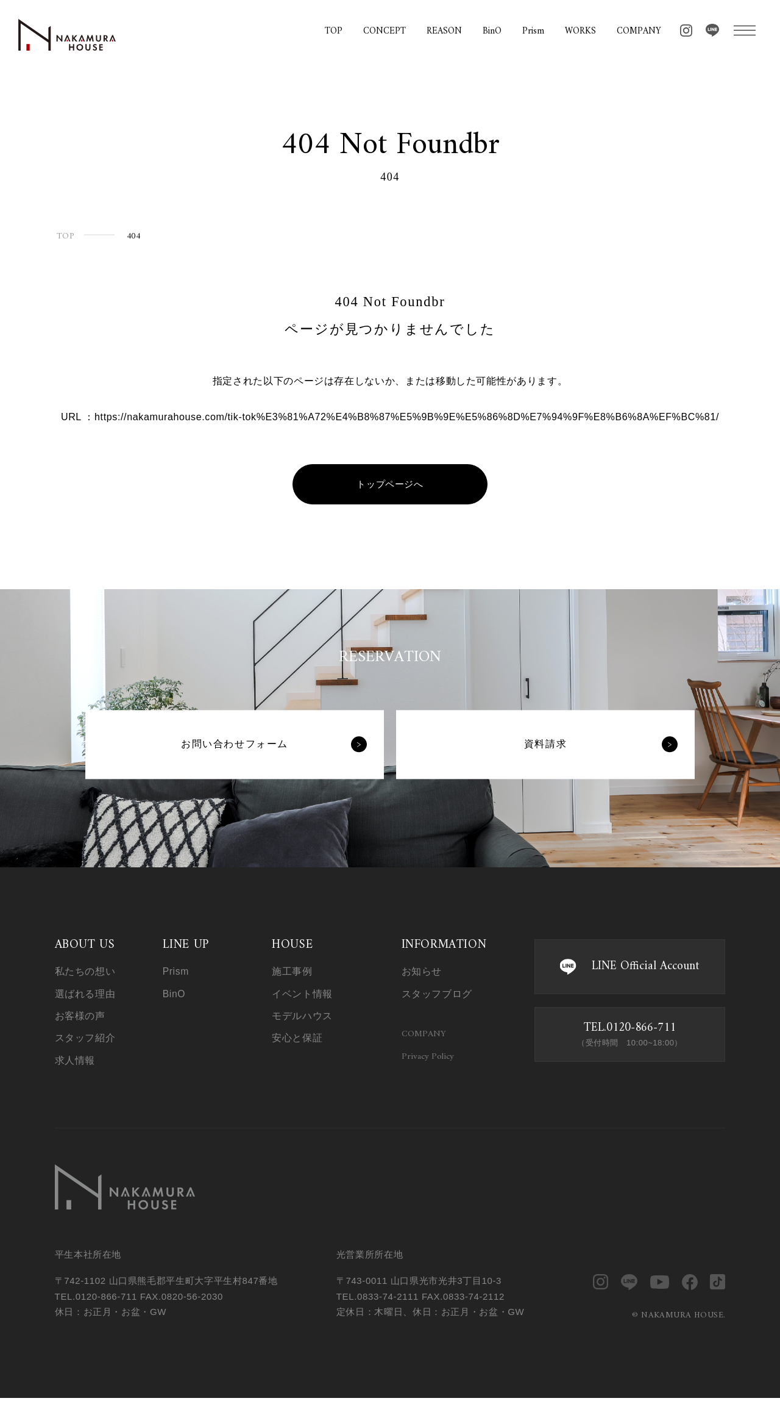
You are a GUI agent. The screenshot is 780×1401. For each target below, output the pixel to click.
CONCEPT (384, 32)
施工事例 (292, 972)
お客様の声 (80, 1016)
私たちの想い (85, 972)
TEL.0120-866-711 (629, 1034)
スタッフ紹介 (85, 1038)
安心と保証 (297, 1038)
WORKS (580, 32)
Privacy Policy (428, 1058)
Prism (533, 32)
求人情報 (75, 1060)
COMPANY (639, 32)
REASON (444, 32)
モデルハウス (302, 1016)
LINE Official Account (630, 967)
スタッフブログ (437, 994)
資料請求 (600, 745)
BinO (492, 32)
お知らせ (422, 972)
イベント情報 (302, 994)
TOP (333, 32)
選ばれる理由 (85, 994)
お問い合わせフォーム (273, 745)
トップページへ (390, 484)
